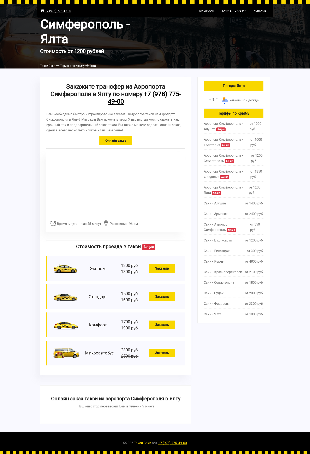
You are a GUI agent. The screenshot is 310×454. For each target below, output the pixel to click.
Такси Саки (206, 10)
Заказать (162, 268)
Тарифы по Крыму (234, 10)
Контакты (260, 10)
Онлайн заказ (115, 141)
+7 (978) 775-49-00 (58, 10)
